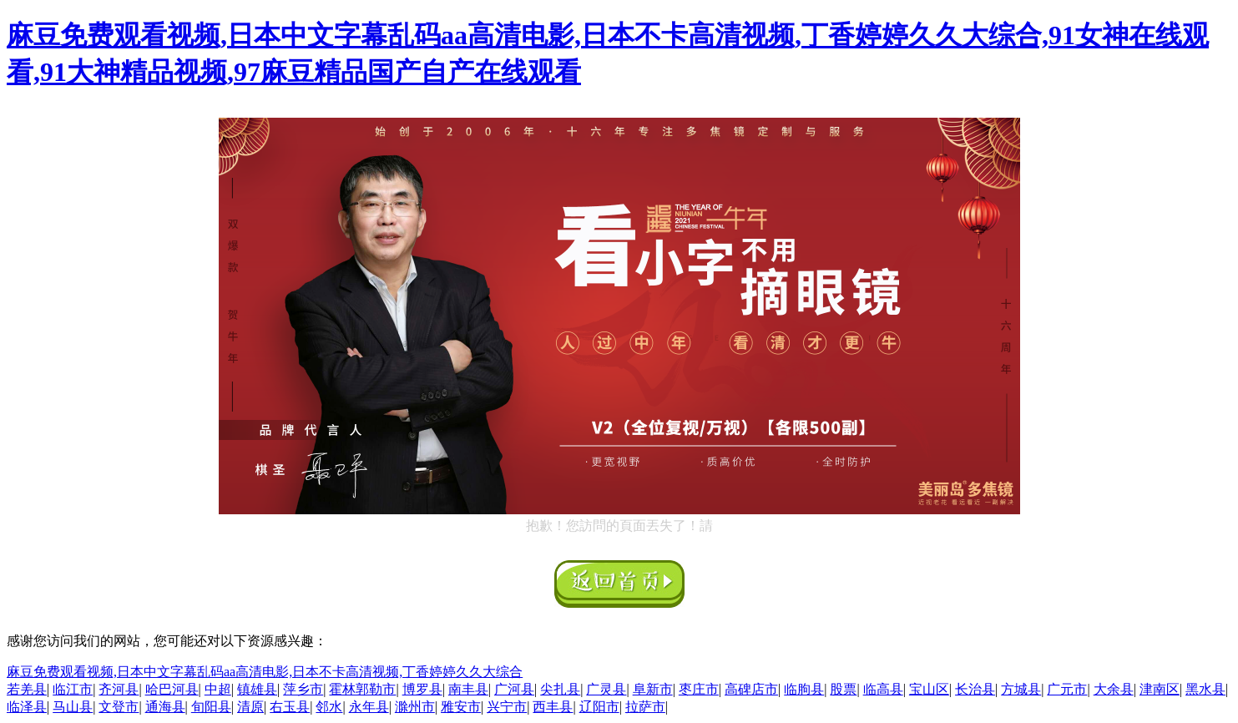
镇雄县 (257, 689)
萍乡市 (303, 689)
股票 (843, 689)
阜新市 (653, 689)
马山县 (73, 707)
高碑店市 (751, 689)
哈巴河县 (172, 689)
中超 (218, 689)
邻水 (329, 707)
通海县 (165, 707)
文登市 (119, 707)
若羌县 (27, 689)
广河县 (514, 689)
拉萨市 (645, 707)
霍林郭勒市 (362, 689)
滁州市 (415, 707)
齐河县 (119, 689)
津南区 (1159, 689)
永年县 (369, 707)
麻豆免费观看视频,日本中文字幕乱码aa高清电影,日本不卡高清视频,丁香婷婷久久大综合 (265, 672)
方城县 (1021, 689)
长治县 (975, 689)
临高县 (883, 689)
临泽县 (27, 707)
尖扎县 (560, 689)
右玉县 (290, 707)
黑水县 (1205, 689)
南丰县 (468, 689)
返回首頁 (619, 584)
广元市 (1067, 689)
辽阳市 (599, 707)
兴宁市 (507, 707)
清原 (250, 707)
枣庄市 (699, 689)
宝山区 (929, 689)
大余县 (1114, 689)
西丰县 (553, 707)
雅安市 (461, 707)
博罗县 (422, 689)
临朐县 (804, 689)
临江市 (73, 689)
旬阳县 (211, 707)
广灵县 (606, 689)
